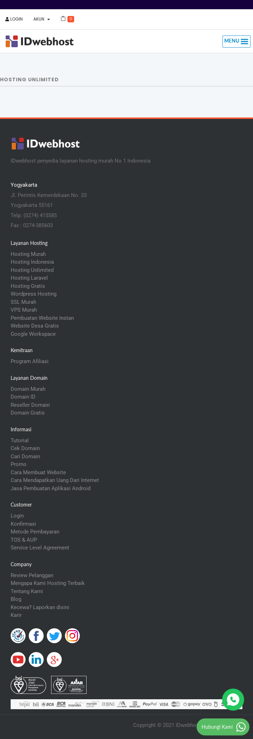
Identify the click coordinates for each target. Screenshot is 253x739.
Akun (41, 19)
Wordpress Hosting (33, 294)
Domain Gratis (28, 413)
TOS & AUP (24, 540)
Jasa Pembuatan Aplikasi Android (50, 488)
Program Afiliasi (30, 361)
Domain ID (23, 397)
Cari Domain (25, 456)
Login (14, 19)
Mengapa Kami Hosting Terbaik (48, 583)
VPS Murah (24, 310)
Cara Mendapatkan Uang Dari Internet (55, 480)
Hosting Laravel (29, 278)
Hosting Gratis (28, 286)
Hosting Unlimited (32, 270)
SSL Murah (23, 302)
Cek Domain (25, 448)
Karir (16, 615)
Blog (16, 599)
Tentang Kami (27, 591)
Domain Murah (28, 389)
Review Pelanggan (32, 575)
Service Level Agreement (40, 547)
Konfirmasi (23, 524)
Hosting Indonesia (32, 262)
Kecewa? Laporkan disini (40, 607)
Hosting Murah (28, 254)
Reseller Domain (30, 405)
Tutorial (20, 440)
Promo (19, 464)
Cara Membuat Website (38, 472)
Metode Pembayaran (35, 532)
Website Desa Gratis (35, 326)
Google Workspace (33, 334)
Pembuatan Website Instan (42, 318)
